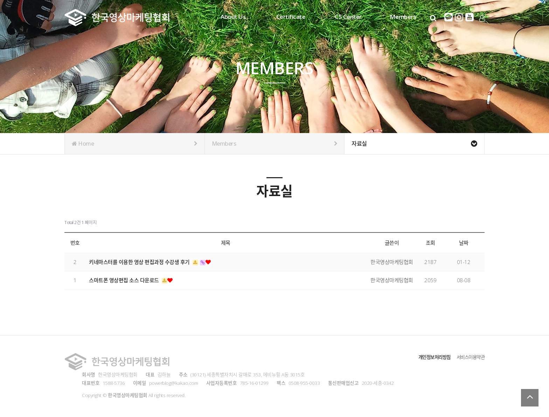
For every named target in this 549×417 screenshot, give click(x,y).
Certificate (291, 17)
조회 (430, 242)
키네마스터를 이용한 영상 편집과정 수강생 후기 (140, 261)
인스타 (459, 17)
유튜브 (469, 17)
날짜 (463, 242)
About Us (233, 17)
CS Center (348, 17)
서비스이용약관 (469, 357)
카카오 (448, 17)
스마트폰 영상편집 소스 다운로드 (124, 280)
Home (134, 143)
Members (403, 17)
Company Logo (116, 17)
